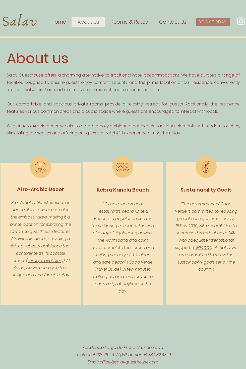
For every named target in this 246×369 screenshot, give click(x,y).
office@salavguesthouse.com (129, 362)
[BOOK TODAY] (213, 22)
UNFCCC (203, 247)
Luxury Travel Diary (45, 261)
